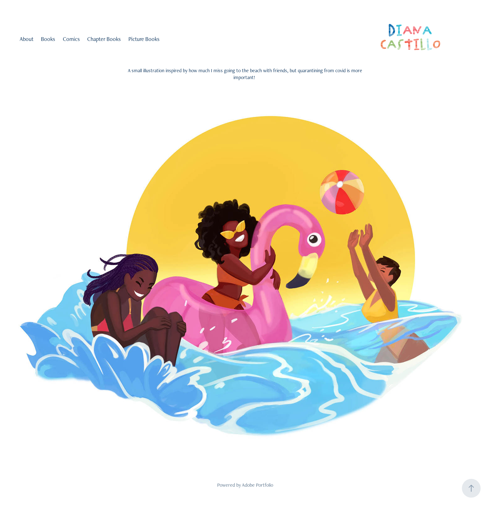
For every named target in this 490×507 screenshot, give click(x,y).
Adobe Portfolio (257, 485)
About (26, 39)
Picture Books (143, 39)
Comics (71, 39)
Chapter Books (104, 39)
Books (48, 39)
